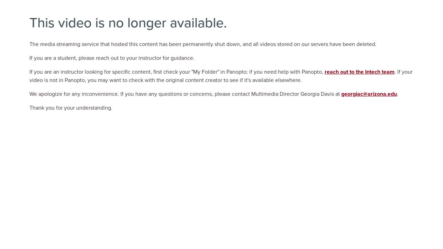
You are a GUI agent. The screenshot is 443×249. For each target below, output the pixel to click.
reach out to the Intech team (360, 71)
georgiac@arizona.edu (369, 94)
